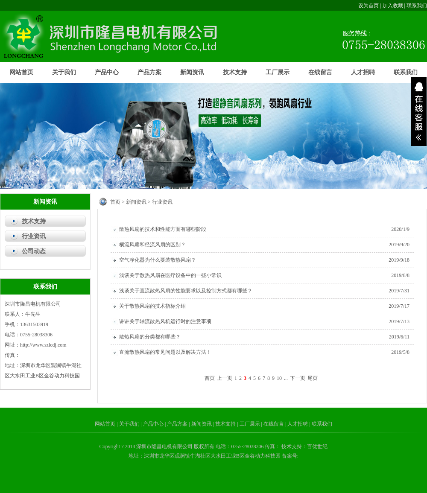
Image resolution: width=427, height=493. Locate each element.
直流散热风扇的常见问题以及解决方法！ (165, 352)
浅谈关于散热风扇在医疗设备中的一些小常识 (170, 275)
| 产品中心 (153, 424)
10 (279, 378)
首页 (115, 202)
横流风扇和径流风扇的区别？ (152, 245)
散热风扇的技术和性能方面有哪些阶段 (162, 229)
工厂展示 (278, 72)
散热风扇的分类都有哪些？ (150, 337)
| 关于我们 (128, 424)
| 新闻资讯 (201, 424)
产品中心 (107, 72)
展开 (419, 111)
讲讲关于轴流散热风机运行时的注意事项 (165, 321)
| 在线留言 (273, 424)
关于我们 (64, 72)
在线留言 (320, 72)
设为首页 (368, 6)
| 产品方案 (177, 424)
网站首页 (21, 72)
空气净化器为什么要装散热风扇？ (157, 260)
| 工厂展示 (249, 424)
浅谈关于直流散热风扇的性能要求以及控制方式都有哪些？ (185, 291)
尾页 (312, 378)
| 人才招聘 (297, 424)
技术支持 (235, 72)
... (286, 378)
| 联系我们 (320, 424)
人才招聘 (363, 72)
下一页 (297, 378)
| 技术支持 (225, 424)
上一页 (224, 378)
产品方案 (149, 72)
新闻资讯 (192, 72)
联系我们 (417, 6)
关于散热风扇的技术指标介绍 (152, 306)
